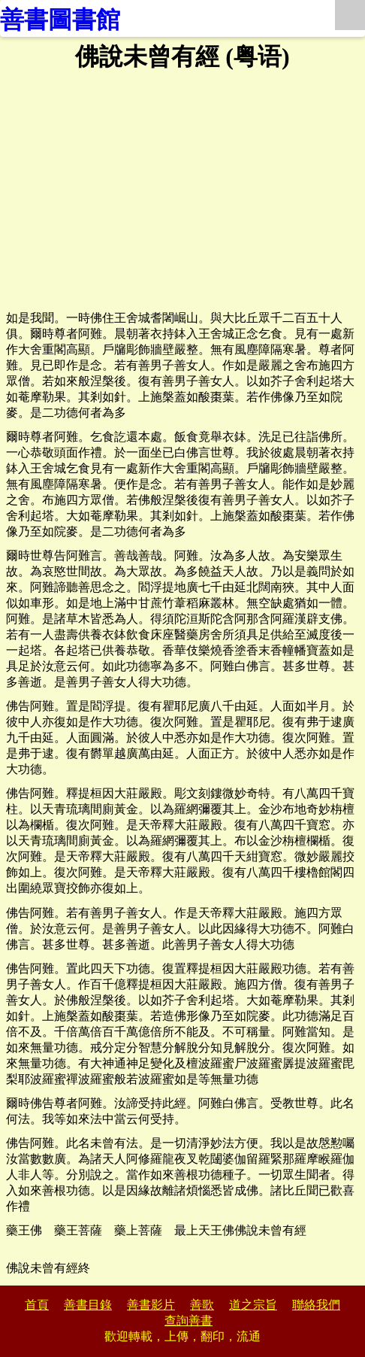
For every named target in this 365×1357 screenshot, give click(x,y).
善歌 (202, 1304)
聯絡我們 (316, 1304)
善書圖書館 (60, 19)
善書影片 (151, 1304)
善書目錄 (88, 1304)
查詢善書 (188, 1320)
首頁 (37, 1304)
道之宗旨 (253, 1304)
